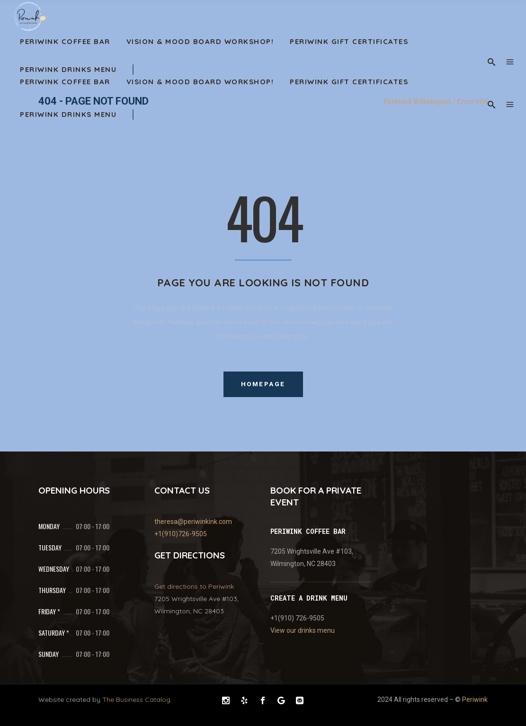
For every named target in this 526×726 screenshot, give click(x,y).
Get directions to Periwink (194, 586)
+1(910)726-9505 (180, 534)
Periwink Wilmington (417, 101)
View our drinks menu (302, 630)
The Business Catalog (136, 699)
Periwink (475, 699)
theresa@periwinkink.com (193, 521)
